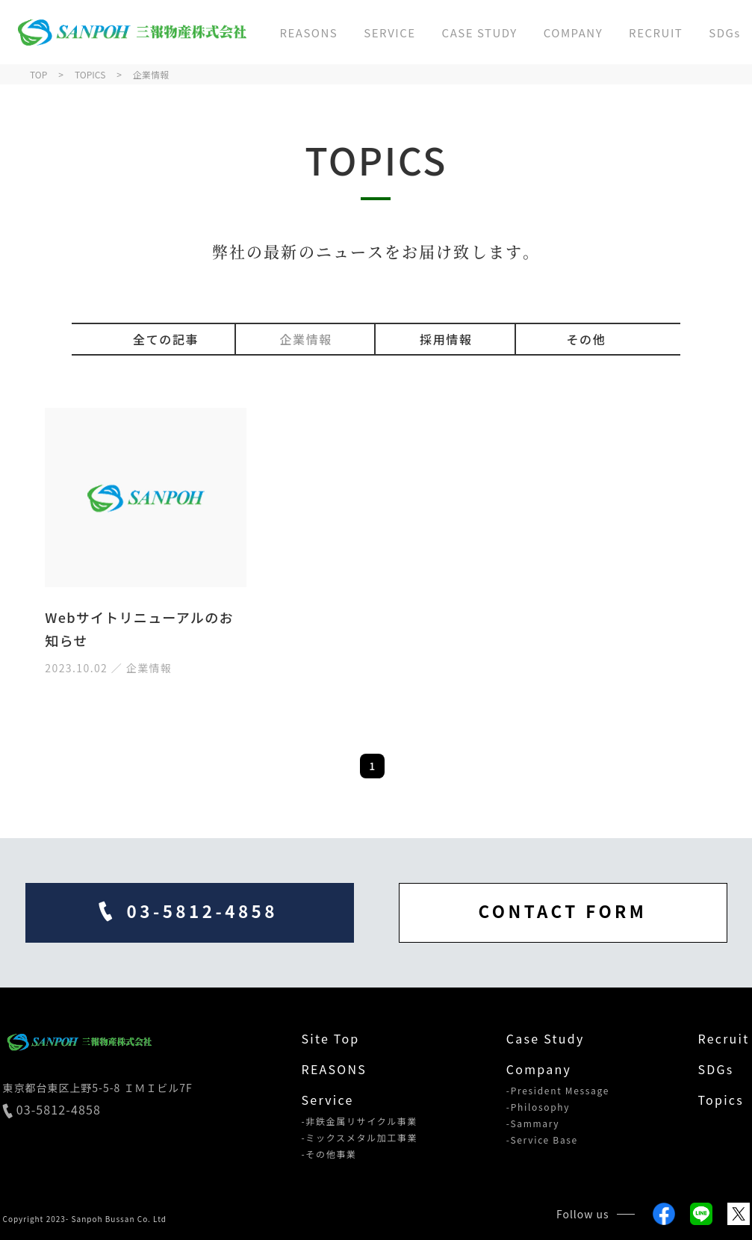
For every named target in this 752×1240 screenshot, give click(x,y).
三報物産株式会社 (130, 32)
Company (538, 1069)
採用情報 (446, 339)
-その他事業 (329, 1154)
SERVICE (389, 32)
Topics (720, 1100)
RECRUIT (656, 32)
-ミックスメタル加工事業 (360, 1137)
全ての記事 (166, 339)
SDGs (725, 32)
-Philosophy (538, 1107)
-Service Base (542, 1139)
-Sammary (532, 1123)
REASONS (308, 32)
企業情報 (305, 339)
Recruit (723, 1038)
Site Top (331, 1038)
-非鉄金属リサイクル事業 (360, 1121)
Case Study (545, 1038)
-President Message (557, 1090)
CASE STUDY (480, 32)
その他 (586, 339)
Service (328, 1100)
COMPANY (573, 32)
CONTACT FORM (563, 911)
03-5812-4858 (52, 1110)
